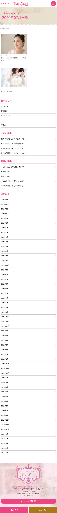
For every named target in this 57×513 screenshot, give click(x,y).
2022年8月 (5, 279)
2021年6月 (5, 345)
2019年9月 (5, 434)
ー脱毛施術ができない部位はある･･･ (14, 186)
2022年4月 (5, 298)
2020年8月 (5, 382)
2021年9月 (5, 331)
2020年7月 (5, 387)
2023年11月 (5, 209)
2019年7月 (5, 443)
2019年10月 (5, 429)
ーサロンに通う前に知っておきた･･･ (14, 167)
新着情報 (4, 111)
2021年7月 (5, 340)
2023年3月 (5, 246)
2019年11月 (5, 425)
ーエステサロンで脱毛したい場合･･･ (14, 181)
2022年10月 (5, 270)
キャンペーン (5, 116)
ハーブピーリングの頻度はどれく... (13, 144)
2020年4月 (5, 401)
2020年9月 (5, 378)
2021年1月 (5, 359)
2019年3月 (5, 453)
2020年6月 (5, 392)
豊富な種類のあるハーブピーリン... (13, 148)
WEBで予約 (43, 510)
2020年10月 (5, 373)
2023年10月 (5, 213)
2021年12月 (5, 317)
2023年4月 (5, 242)
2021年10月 (5, 326)
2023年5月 (5, 237)
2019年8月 (5, 439)
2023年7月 (5, 228)
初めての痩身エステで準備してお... (13, 139)
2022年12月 (5, 260)
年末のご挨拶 (5, 176)
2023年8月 (5, 223)
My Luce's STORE (42, 1)
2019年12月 (5, 420)
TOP (1, 28)
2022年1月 (5, 312)
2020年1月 (5, 415)
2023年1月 (5, 256)
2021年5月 (5, 350)
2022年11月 (5, 265)
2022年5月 (5, 293)
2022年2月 (5, 307)
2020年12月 (5, 364)
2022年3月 (5, 303)
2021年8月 (5, 335)
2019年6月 (5, 448)
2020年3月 (5, 406)
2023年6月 (5, 232)
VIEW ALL (4, 106)
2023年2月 (5, 251)
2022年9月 (5, 274)
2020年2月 (5, 410)
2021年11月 (5, 321)
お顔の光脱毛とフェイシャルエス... (13, 153)
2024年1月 (5, 199)
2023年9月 (5, 218)
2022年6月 (5, 289)
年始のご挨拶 (5, 171)
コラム (3, 120)
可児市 (3, 125)
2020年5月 (5, 396)
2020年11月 (5, 368)
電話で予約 (14, 510)
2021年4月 (5, 354)
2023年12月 (5, 204)
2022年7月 (5, 284)
